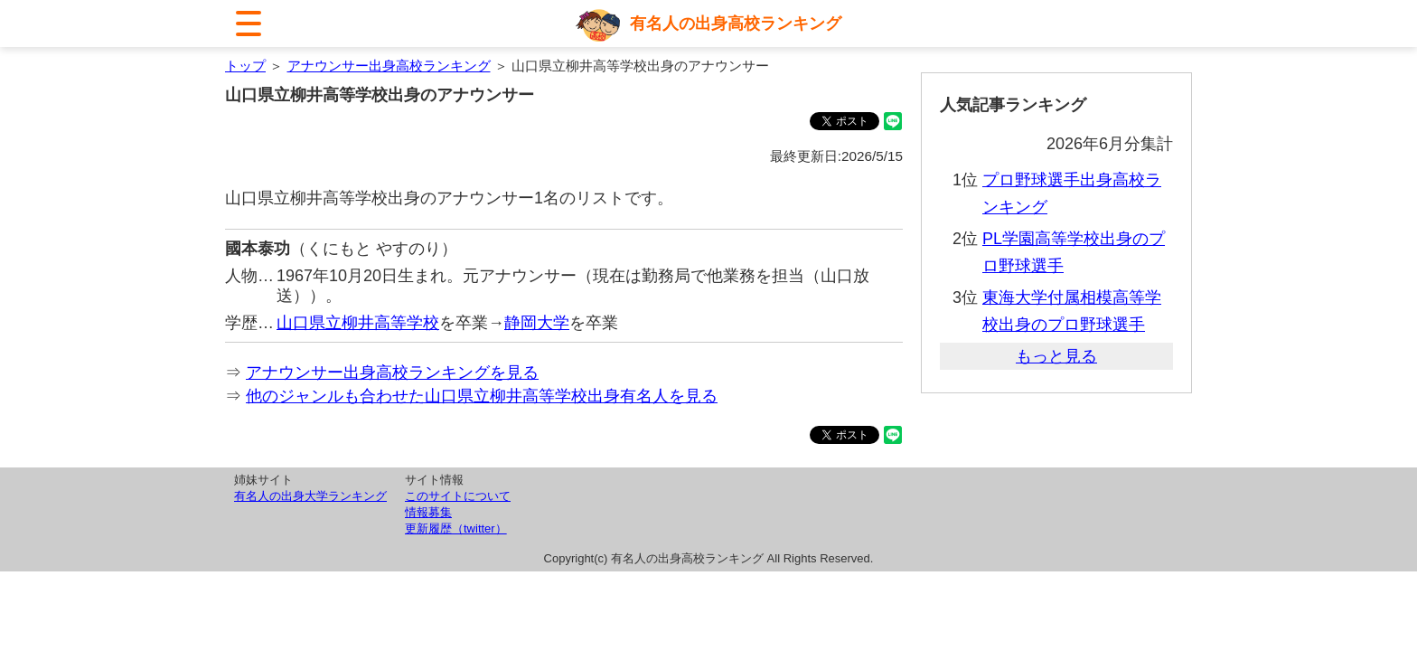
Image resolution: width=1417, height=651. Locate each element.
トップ (245, 65)
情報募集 (428, 512)
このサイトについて (458, 496)
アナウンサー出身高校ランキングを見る (392, 372)
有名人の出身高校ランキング (735, 23)
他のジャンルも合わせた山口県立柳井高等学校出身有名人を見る (482, 396)
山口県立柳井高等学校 (358, 323)
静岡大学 (536, 323)
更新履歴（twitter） (456, 528)
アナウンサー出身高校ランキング (389, 65)
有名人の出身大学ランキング (310, 496)
